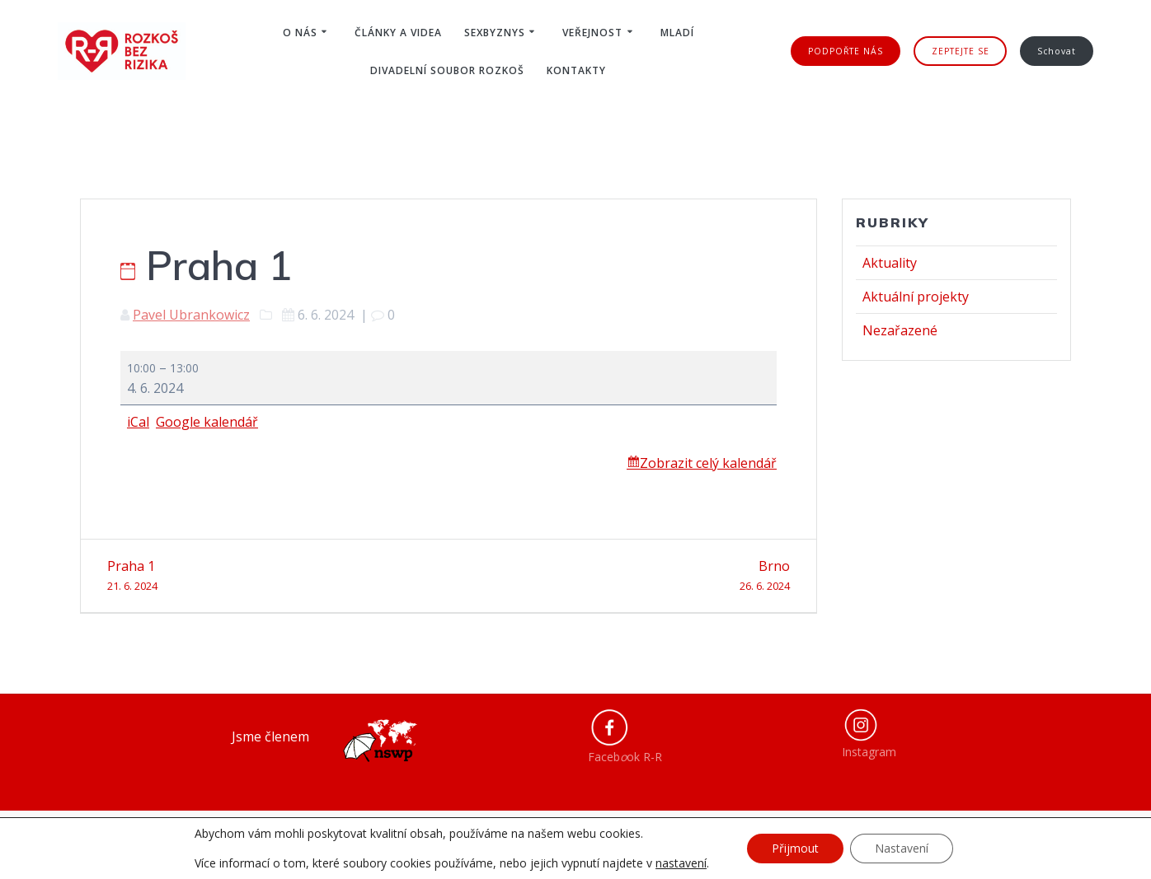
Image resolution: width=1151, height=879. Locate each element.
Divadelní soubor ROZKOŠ (447, 70)
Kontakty (576, 70)
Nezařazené (899, 330)
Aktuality (889, 263)
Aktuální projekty (915, 297)
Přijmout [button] (795, 848)
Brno (625, 576)
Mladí (677, 33)
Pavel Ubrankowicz (191, 315)
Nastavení (901, 848)
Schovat (1056, 51)
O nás (300, 33)
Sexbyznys (494, 33)
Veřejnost (592, 33)
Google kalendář (207, 422)
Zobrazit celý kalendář (708, 463)
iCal (138, 422)
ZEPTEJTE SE (960, 51)
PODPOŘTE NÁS (845, 51)
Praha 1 (271, 576)
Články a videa (398, 33)
